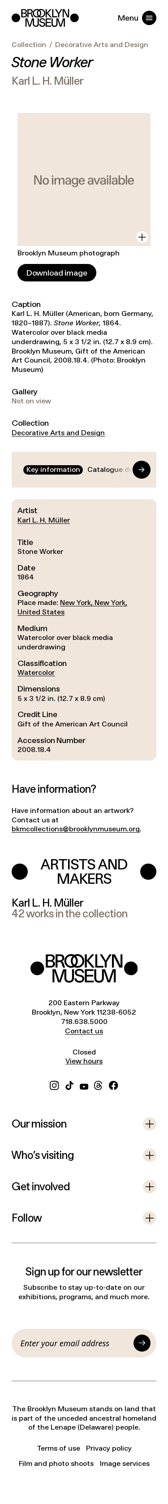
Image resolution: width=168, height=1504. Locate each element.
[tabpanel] (84, 629)
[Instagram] (54, 1084)
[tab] (53, 470)
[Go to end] (133, 470)
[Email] (75, 1343)
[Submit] (142, 1343)
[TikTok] (69, 1084)
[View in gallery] (142, 237)
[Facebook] (113, 1084)
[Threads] (98, 1084)
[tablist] (84, 470)
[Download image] (56, 272)
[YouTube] (84, 1084)
